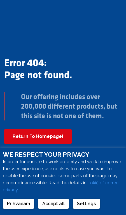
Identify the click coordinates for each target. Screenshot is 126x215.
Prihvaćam (18, 203)
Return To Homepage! (38, 136)
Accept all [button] (53, 203)
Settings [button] (86, 203)
